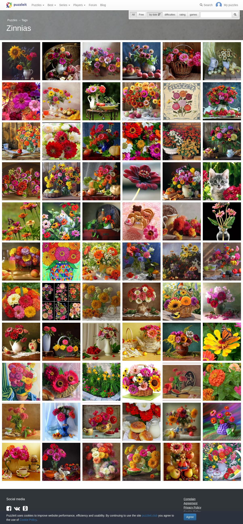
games (193, 14)
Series (64, 5)
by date (154, 14)
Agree (190, 517)
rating (182, 14)
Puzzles (38, 5)
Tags (25, 20)
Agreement (190, 503)
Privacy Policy (192, 507)
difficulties (170, 14)
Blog (103, 5)
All (133, 14)
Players (79, 5)
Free (141, 14)
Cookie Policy (28, 519)
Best (51, 5)
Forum (93, 5)
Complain (190, 499)
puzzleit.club (150, 515)
